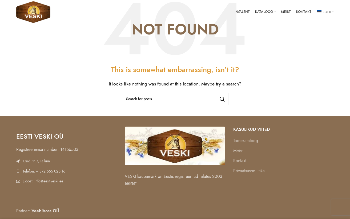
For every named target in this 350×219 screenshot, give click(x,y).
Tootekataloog (245, 141)
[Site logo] (33, 12)
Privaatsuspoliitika (249, 171)
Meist (238, 151)
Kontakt (239, 161)
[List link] (66, 161)
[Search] (175, 99)
